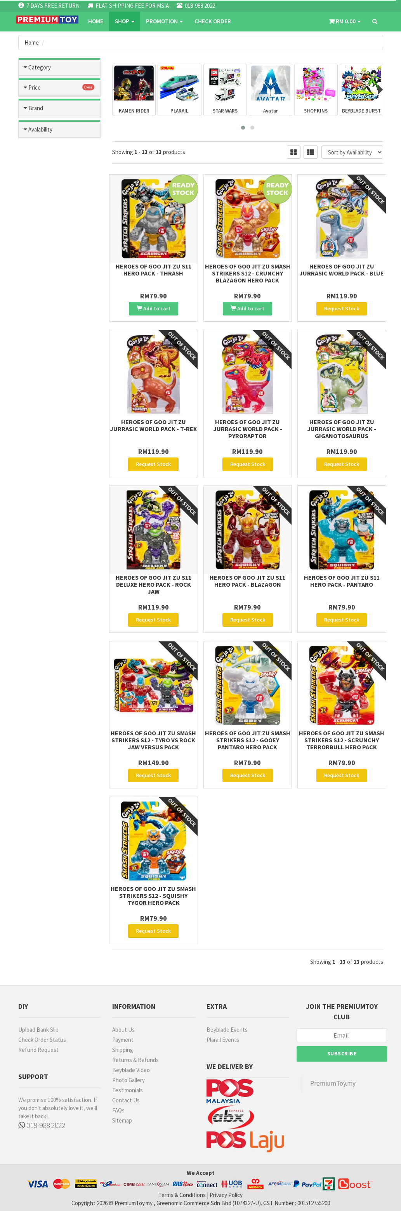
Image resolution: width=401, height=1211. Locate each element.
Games (59, 123)
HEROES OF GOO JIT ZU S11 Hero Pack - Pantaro (342, 580)
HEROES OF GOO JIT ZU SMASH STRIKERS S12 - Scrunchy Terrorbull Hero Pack (341, 740)
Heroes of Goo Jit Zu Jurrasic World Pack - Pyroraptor (247, 429)
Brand (35, 382)
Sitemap (122, 1120)
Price (34, 284)
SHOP (124, 21)
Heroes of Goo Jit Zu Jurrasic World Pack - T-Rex (153, 425)
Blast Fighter (59, 260)
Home (95, 21)
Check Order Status (42, 1039)
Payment (123, 1039)
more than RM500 (52, 357)
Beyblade (59, 174)
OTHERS (41, 444)
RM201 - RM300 (49, 336)
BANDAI (40, 401)
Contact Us (126, 1100)
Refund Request (38, 1049)
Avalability (40, 501)
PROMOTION (164, 21)
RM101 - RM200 (49, 325)
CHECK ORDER (212, 21)
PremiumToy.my (333, 1083)
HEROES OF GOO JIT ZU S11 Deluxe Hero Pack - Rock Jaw (153, 584)
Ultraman (59, 243)
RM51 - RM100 (47, 314)
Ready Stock (46, 520)
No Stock (42, 531)
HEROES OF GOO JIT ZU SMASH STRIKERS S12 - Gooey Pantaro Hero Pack (247, 740)
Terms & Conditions (182, 1195)
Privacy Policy (226, 1195)
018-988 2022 (41, 1125)
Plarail (59, 226)
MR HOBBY (43, 422)
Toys (59, 89)
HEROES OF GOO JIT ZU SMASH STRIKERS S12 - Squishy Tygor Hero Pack (153, 895)
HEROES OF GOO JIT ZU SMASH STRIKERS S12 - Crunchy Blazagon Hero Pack (247, 273)
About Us (123, 1029)
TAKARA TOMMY (51, 455)
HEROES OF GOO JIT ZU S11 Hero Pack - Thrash (153, 269)
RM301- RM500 (48, 347)
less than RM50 (49, 303)
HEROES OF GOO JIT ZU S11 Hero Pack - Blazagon (247, 580)
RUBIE (38, 477)
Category (39, 67)
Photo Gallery (128, 1080)
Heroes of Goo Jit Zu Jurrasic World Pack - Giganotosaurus (341, 429)
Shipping (122, 1049)
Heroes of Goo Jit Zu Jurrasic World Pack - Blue (341, 269)
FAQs (118, 1110)
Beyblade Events (227, 1029)
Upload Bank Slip (38, 1029)
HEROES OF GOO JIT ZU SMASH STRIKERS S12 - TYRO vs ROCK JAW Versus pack (153, 740)
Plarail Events (223, 1039)
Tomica (59, 140)
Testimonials (127, 1090)
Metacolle (59, 209)
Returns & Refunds (135, 1060)
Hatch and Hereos (59, 157)
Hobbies (59, 106)
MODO (38, 466)
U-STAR (40, 434)
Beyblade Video (131, 1070)
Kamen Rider (59, 192)
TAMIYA (40, 411)
